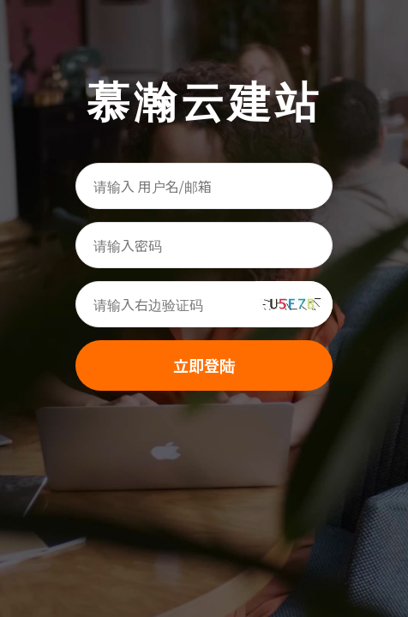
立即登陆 (204, 365)
